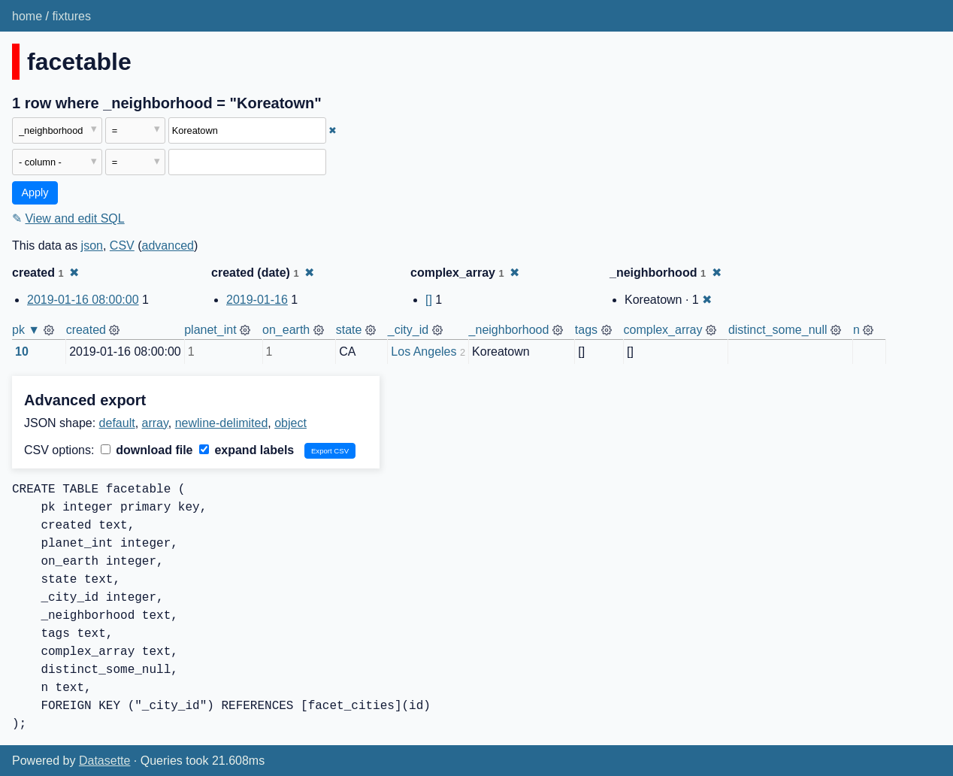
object (290, 423)
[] (428, 299)
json (92, 245)
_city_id (408, 329)
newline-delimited (221, 423)
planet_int (210, 329)
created (86, 329)
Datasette (104, 760)
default (117, 423)
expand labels (246, 450)
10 (22, 351)
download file (147, 450)
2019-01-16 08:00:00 (83, 299)
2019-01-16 (257, 299)
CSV (122, 245)
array (155, 423)
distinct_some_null (777, 329)
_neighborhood (509, 329)
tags (586, 329)
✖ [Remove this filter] (332, 130)
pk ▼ (26, 329)
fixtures (71, 16)
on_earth (286, 329)
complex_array (663, 329)
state (349, 329)
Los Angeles (423, 351)
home (27, 16)
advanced (168, 245)
